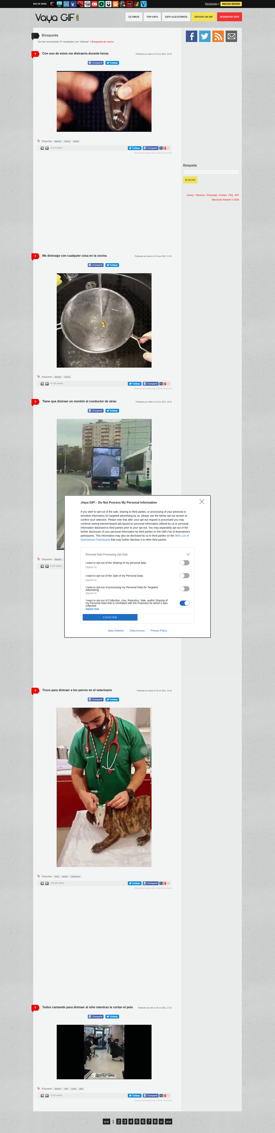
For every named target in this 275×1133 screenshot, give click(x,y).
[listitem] (137, 554)
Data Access (137, 630)
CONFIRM (110, 617)
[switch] (184, 562)
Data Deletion (116, 630)
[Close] (203, 502)
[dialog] (137, 566)
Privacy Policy (159, 630)
